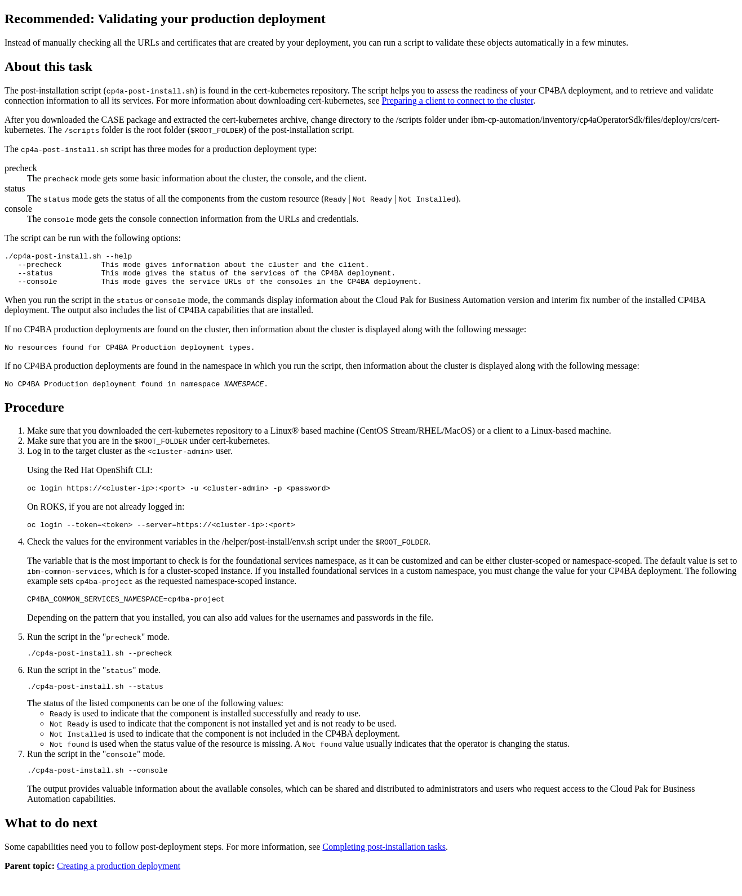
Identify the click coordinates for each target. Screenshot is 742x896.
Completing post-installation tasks (384, 867)
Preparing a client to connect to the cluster (458, 100)
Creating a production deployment (118, 886)
